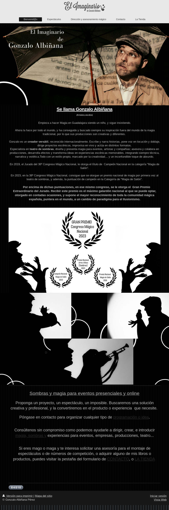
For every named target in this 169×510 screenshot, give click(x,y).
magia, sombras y (30, 435)
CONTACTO (118, 459)
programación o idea (131, 417)
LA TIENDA (145, 459)
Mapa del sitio (43, 495)
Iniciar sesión (158, 495)
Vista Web (160, 499)
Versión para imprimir (18, 495)
